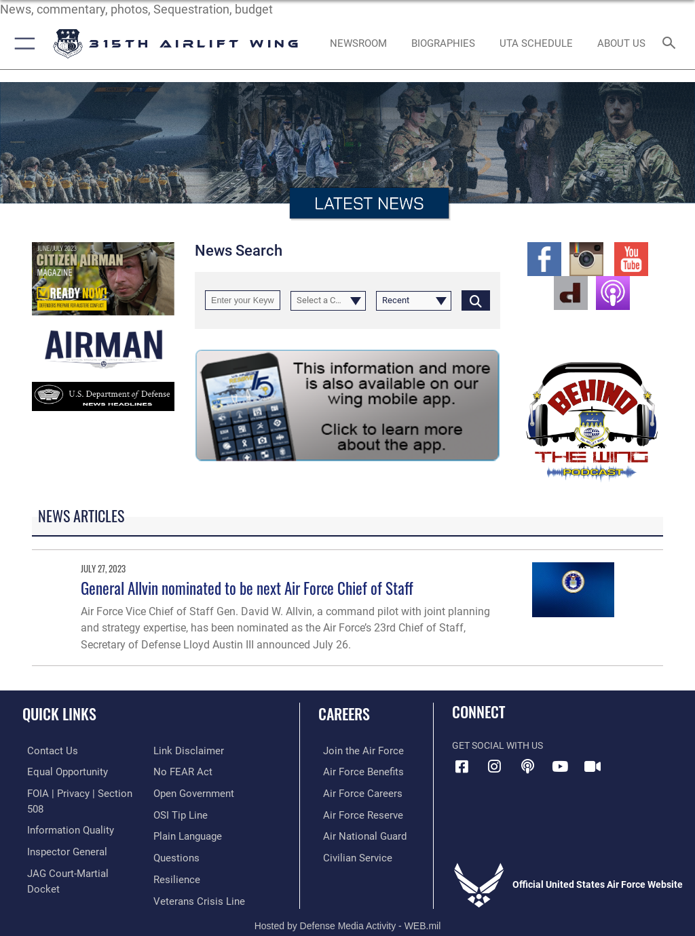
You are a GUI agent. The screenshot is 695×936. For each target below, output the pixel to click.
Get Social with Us (497, 746)
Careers (344, 713)
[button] (22, 43)
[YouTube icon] (560, 766)
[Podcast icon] (527, 766)
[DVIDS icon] (592, 766)
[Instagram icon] (495, 766)
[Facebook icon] (462, 766)
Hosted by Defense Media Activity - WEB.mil (348, 905)
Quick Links (59, 713)
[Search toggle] (671, 43)
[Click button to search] (476, 300)
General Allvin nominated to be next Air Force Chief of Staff (247, 588)
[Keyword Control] (242, 300)
